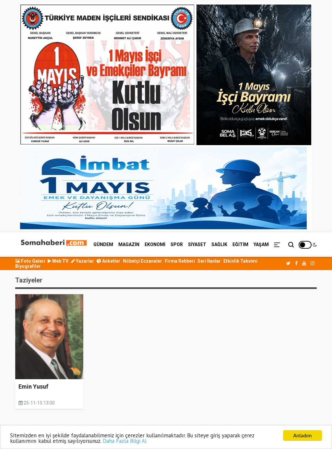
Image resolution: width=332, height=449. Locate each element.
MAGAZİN (128, 244)
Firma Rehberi (180, 261)
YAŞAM (261, 244)
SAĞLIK (219, 244)
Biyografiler (28, 266)
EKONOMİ (155, 244)
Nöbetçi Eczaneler (142, 261)
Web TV (58, 261)
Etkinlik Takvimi (240, 261)
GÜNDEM (103, 244)
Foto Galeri (30, 261)
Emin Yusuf (33, 386)
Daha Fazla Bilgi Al (125, 441)
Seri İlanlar (209, 261)
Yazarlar (82, 261)
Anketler (108, 261)
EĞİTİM (240, 244)
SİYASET (197, 244)
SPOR (177, 244)
